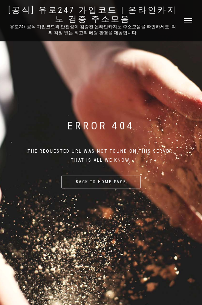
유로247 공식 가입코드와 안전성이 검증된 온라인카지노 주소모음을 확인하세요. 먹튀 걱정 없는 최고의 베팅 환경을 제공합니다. (93, 29)
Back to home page (101, 181)
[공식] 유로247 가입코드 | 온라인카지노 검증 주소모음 (92, 15)
